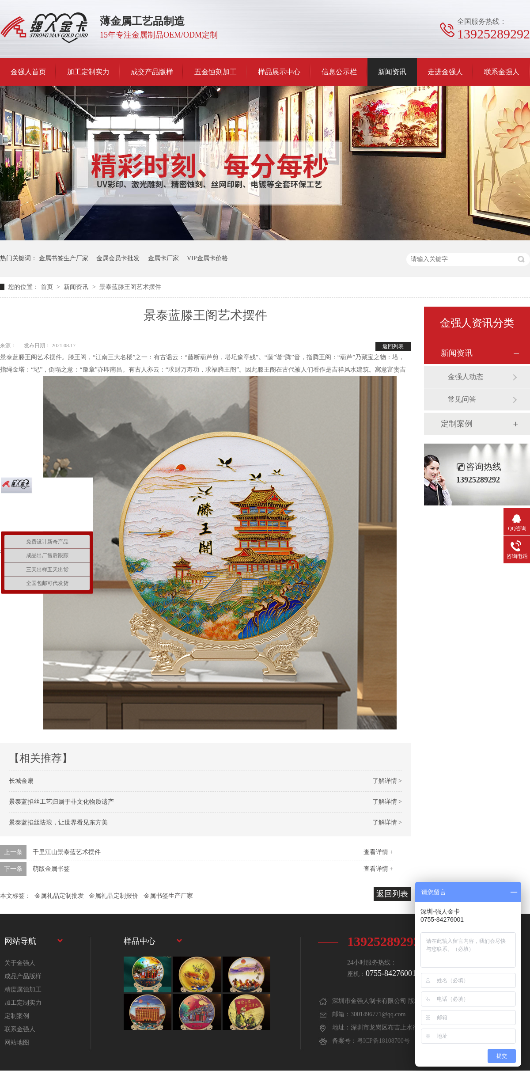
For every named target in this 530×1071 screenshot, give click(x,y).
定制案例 (457, 423)
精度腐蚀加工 (23, 989)
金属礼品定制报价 (113, 895)
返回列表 (393, 346)
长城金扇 (21, 781)
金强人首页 (28, 72)
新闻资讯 (392, 72)
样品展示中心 (279, 72)
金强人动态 (465, 376)
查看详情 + (378, 852)
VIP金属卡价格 (207, 258)
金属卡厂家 (163, 258)
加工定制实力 (88, 72)
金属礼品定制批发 (59, 895)
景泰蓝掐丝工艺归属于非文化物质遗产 (61, 801)
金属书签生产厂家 (63, 258)
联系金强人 (501, 72)
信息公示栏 (339, 72)
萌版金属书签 (51, 869)
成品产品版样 (23, 976)
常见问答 (462, 399)
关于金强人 (19, 963)
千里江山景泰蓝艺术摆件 (67, 852)
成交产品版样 (152, 72)
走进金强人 (445, 72)
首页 (48, 287)
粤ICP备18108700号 (383, 1040)
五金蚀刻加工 (215, 72)
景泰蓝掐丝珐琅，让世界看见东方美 (58, 822)
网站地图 (16, 1042)
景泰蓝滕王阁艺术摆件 (130, 287)
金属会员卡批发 (118, 258)
